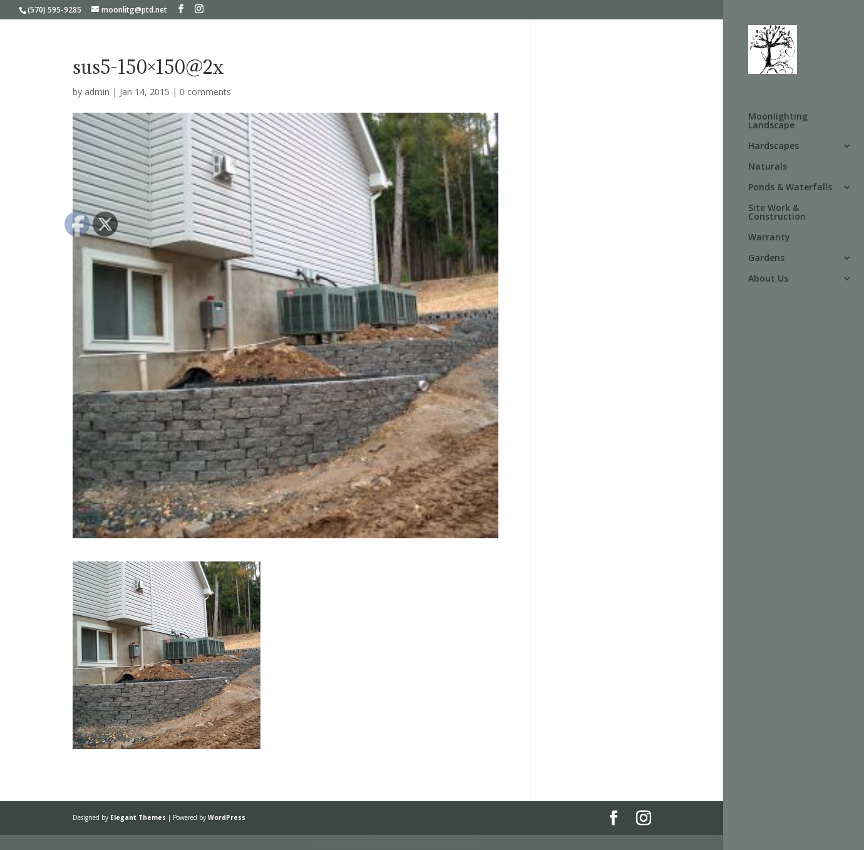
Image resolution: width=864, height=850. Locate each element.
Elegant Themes (138, 817)
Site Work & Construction (777, 212)
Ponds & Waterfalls (790, 188)
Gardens (766, 258)
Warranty (769, 238)
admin (97, 92)
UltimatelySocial (517, 842)
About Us (768, 279)
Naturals (767, 167)
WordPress (226, 817)
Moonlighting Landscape (778, 121)
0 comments (205, 92)
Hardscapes (773, 146)
